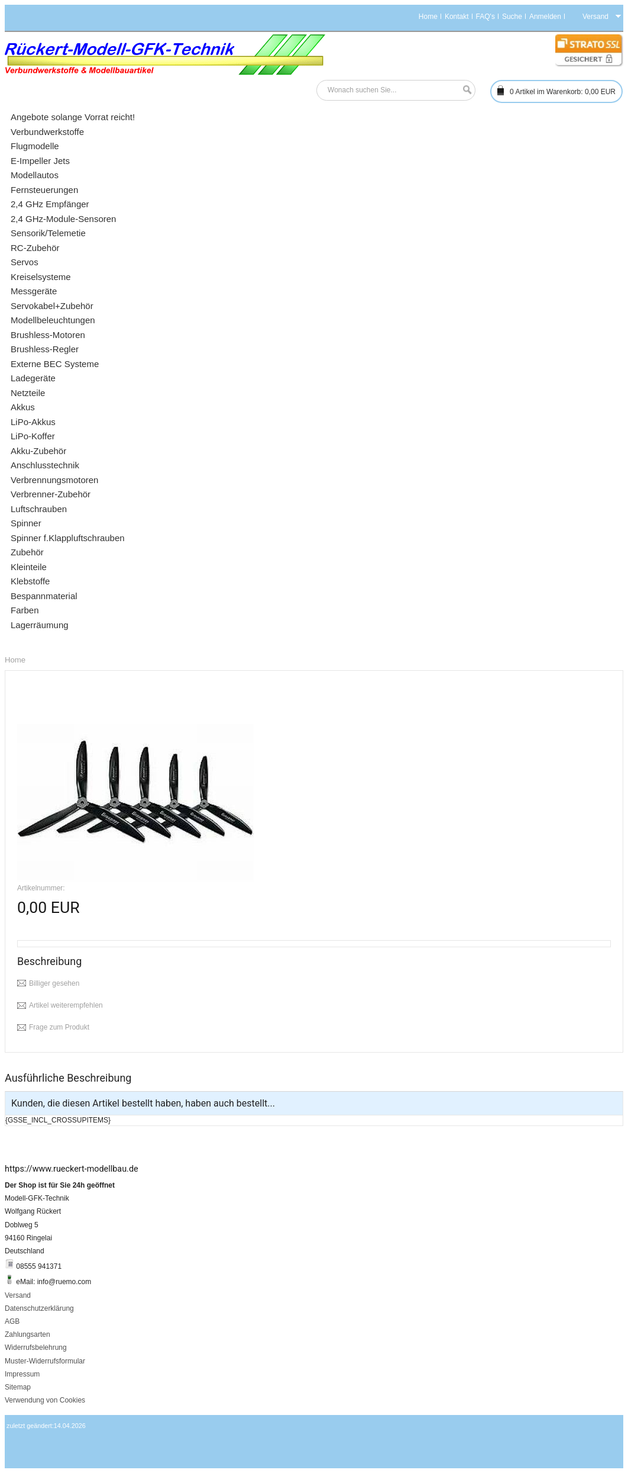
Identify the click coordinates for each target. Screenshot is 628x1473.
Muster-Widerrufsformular (45, 1361)
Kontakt (457, 16)
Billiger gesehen (54, 983)
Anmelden (545, 16)
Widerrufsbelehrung (36, 1347)
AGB (12, 1321)
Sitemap (18, 1387)
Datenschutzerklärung (39, 1308)
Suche (512, 16)
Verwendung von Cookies (45, 1400)
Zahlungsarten (27, 1334)
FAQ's (485, 16)
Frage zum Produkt (59, 1027)
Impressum (22, 1374)
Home (428, 16)
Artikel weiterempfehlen (66, 1005)
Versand (18, 1295)
